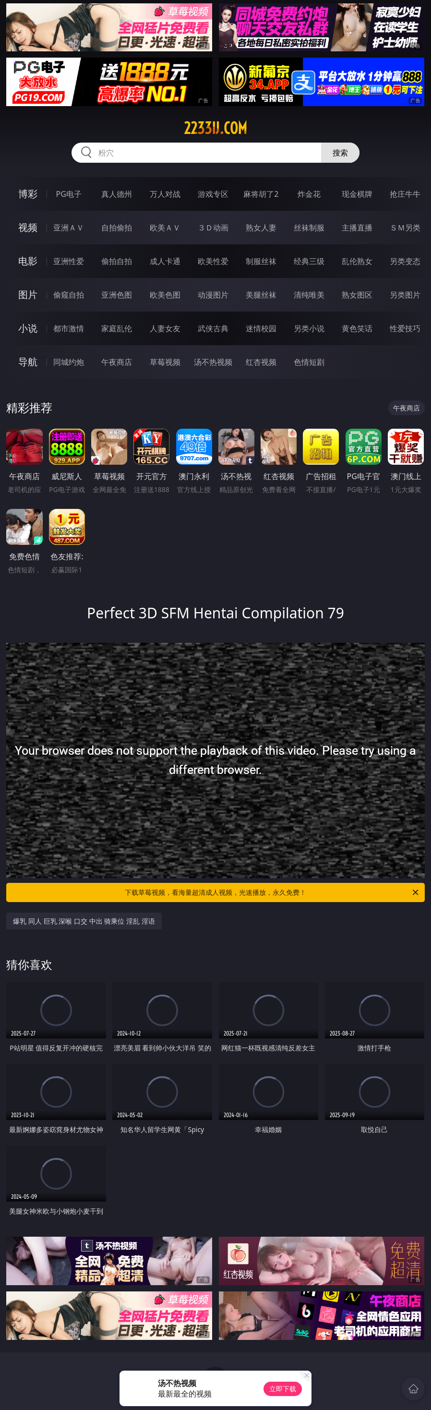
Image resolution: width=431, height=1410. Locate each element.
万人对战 (165, 194)
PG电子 (69, 194)
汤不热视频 (213, 362)
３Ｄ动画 (213, 227)
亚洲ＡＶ (68, 227)
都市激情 (68, 328)
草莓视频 (165, 362)
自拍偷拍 (116, 227)
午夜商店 (116, 362)
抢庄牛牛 (405, 194)
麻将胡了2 (260, 194)
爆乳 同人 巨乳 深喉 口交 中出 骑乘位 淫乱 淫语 (84, 921)
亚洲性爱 (68, 261)
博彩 (27, 193)
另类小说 (309, 328)
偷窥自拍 (68, 294)
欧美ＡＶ (165, 227)
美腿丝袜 (261, 294)
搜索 (340, 152)
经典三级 (309, 261)
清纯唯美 (309, 294)
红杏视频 (261, 362)
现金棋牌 (357, 194)
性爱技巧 (405, 328)
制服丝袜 (261, 261)
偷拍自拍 (116, 261)
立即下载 (282, 1388)
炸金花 (309, 194)
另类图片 (405, 294)
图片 (27, 294)
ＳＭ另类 (405, 227)
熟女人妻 (261, 227)
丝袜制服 (309, 227)
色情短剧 (309, 362)
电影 (27, 260)
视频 (27, 227)
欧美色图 (165, 294)
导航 (27, 361)
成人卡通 (165, 261)
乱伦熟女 (357, 261)
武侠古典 (213, 328)
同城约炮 (68, 362)
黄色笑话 (357, 328)
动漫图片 (213, 294)
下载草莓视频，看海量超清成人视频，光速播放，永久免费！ (272, 892)
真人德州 (116, 194)
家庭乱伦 (116, 328)
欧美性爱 (213, 261)
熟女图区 (357, 294)
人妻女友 (165, 328)
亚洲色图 (116, 294)
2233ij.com (215, 128)
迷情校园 (261, 328)
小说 (27, 328)
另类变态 (405, 261)
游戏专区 (213, 194)
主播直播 (357, 227)
